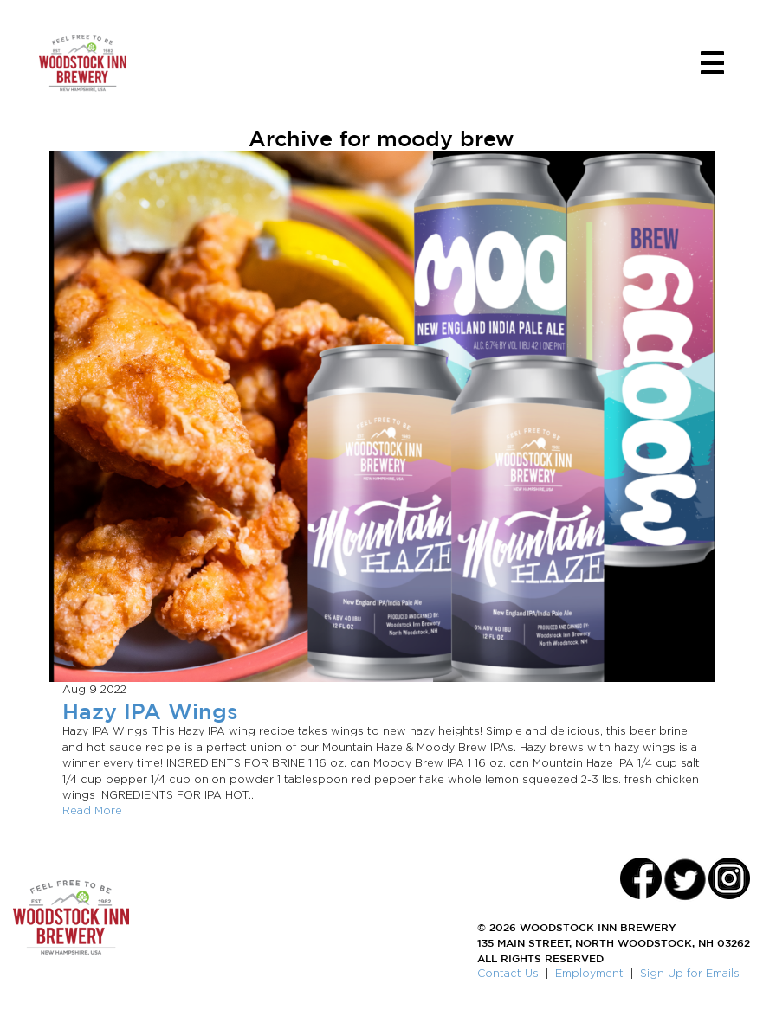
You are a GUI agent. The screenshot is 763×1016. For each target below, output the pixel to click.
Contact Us (508, 973)
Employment (589, 973)
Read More (92, 810)
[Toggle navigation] (712, 62)
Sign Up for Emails (690, 973)
